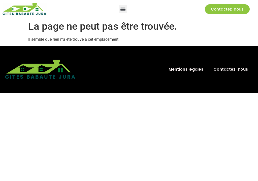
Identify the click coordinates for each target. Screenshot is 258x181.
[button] (123, 9)
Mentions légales (186, 69)
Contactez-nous (230, 69)
